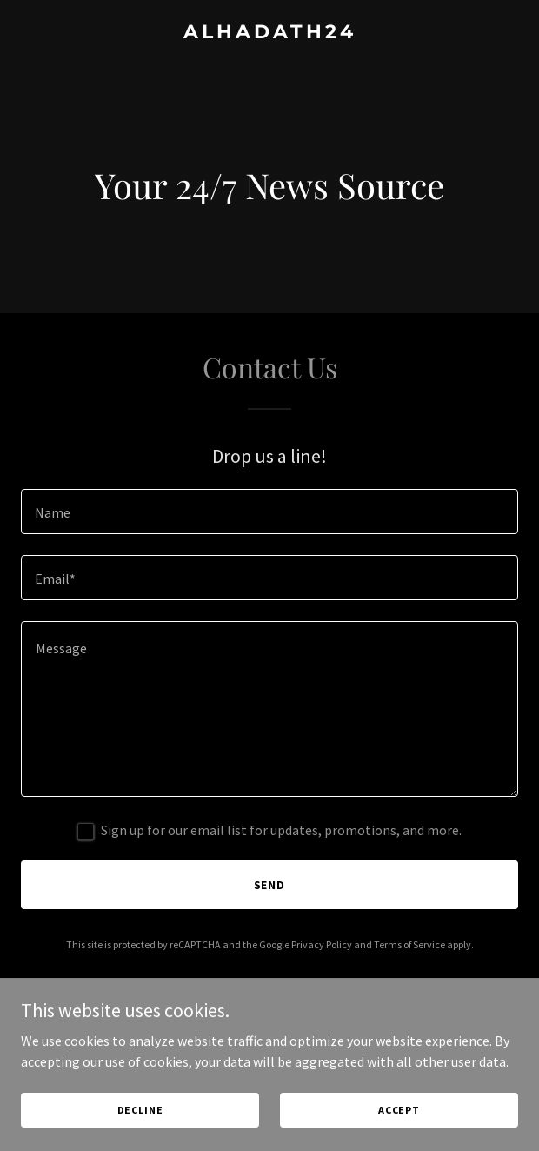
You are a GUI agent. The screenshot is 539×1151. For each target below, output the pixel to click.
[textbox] (269, 511)
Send (270, 885)
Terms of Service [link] (409, 944)
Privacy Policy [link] (321, 944)
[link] (269, 33)
